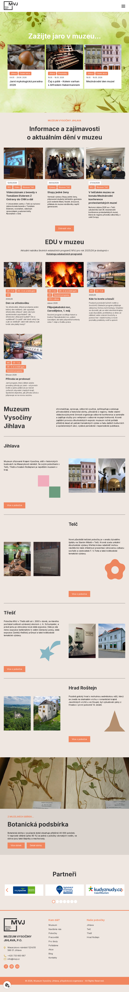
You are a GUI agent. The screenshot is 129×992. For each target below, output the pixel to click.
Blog (51, 961)
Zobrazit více (64, 229)
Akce (51, 957)
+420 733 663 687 (17, 963)
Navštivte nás (55, 936)
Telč (89, 936)
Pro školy (53, 948)
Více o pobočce (16, 507)
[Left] (7, 897)
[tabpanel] (24, 897)
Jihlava (90, 932)
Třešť (89, 940)
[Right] (122, 897)
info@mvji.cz (14, 966)
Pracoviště (54, 944)
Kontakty (53, 965)
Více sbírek (18, 852)
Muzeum (53, 932)
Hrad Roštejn (93, 944)
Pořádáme (53, 952)
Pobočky (53, 940)
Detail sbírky (41, 852)
